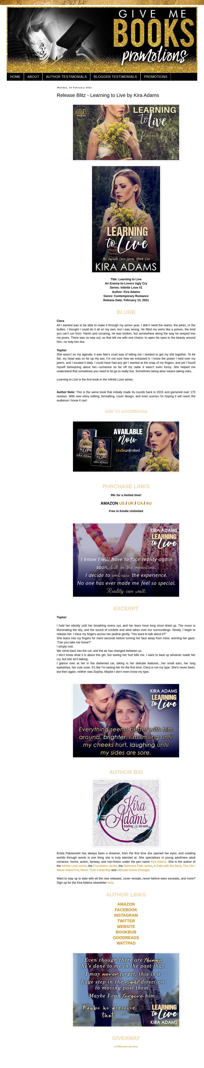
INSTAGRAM (126, 915)
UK (131, 503)
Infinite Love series (74, 866)
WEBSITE (126, 926)
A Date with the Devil (167, 866)
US (122, 503)
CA (140, 503)
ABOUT (33, 76)
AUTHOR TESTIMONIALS (66, 76)
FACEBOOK (126, 910)
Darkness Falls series (138, 866)
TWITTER (126, 921)
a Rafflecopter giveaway (126, 1046)
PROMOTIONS (155, 76)
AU (149, 503)
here (110, 882)
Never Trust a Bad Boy (95, 870)
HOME (15, 76)
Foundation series (105, 866)
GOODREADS (126, 937)
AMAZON (126, 904)
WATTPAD (126, 943)
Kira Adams (159, 861)
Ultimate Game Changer (133, 870)
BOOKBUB (126, 932)
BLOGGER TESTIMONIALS (115, 76)
